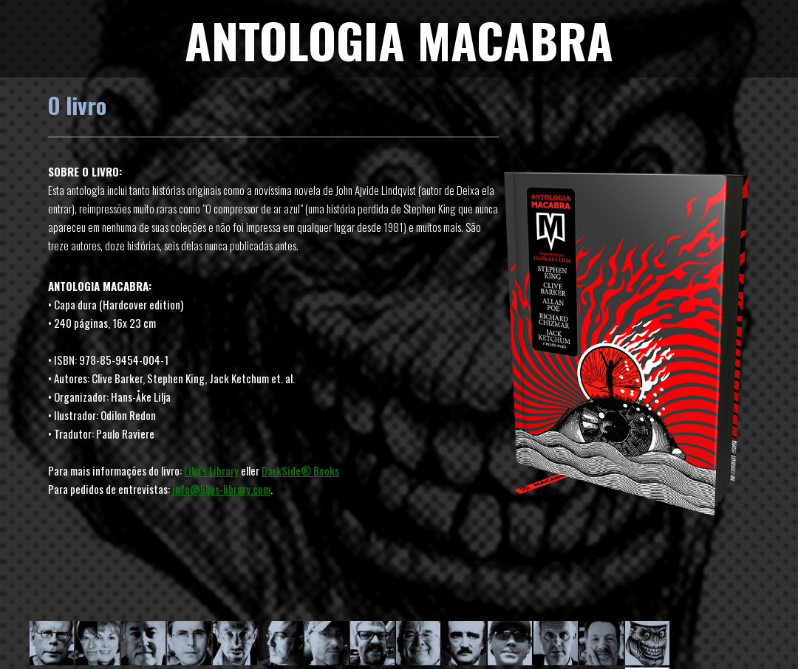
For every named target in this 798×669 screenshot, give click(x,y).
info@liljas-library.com (221, 489)
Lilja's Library (211, 470)
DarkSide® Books (300, 470)
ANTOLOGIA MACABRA (399, 39)
